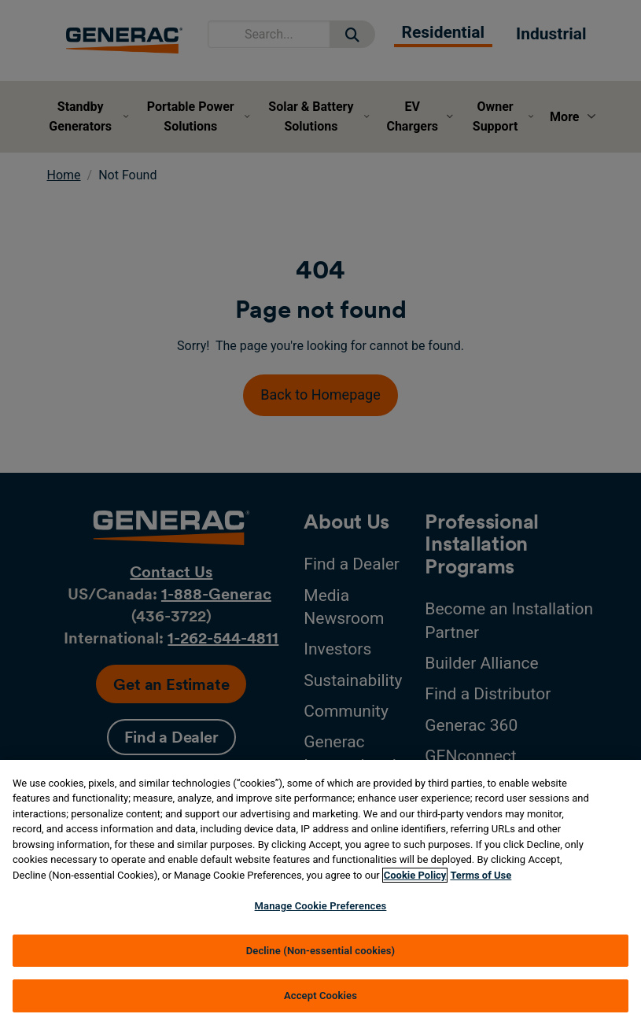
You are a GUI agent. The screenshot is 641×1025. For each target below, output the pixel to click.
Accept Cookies (320, 995)
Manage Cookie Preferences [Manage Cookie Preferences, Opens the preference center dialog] (321, 906)
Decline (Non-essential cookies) (321, 951)
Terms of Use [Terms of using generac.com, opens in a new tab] (480, 875)
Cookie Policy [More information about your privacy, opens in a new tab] (415, 875)
